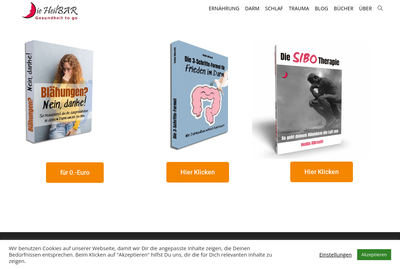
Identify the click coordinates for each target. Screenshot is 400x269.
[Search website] (380, 8)
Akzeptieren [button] (374, 254)
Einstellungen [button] (335, 254)
